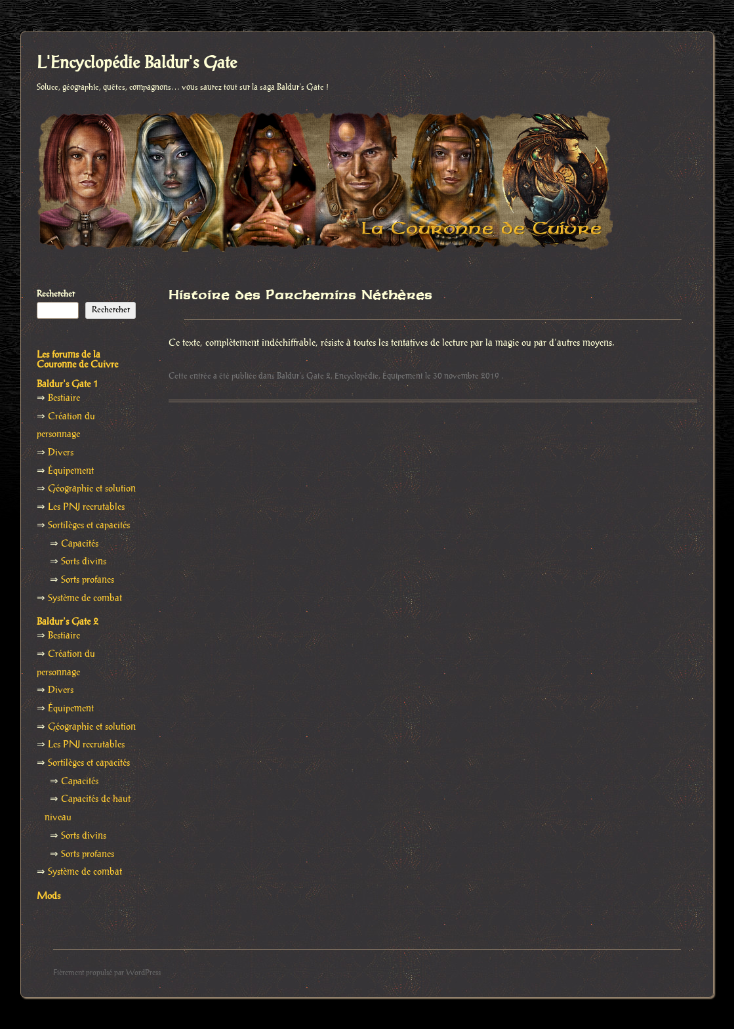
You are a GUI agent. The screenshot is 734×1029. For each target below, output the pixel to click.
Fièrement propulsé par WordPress (107, 972)
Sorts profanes (87, 580)
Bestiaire (64, 398)
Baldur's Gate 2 (304, 376)
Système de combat (85, 598)
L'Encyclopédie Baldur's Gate (137, 64)
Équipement (402, 376)
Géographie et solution (92, 489)
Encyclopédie (356, 376)
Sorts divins (83, 561)
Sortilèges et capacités (89, 525)
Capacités (79, 544)
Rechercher (56, 294)
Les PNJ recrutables (86, 507)
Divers (60, 452)
